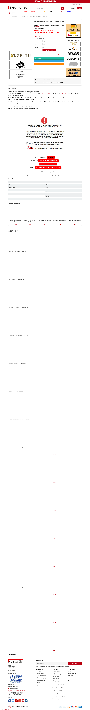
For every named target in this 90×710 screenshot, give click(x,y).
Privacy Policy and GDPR (41, 680)
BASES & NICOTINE (58, 12)
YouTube (16, 700)
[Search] (49, 8)
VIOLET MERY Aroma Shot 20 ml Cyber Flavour (18, 475)
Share (36, 54)
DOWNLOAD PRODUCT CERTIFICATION (16, 690)
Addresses (70, 678)
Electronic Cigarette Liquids (47, 93)
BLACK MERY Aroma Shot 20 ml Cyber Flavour (18, 559)
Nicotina (36, 41)
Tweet (48, 54)
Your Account (70, 671)
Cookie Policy (7, 709)
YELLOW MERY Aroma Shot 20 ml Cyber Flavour (19, 419)
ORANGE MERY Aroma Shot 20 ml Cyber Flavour (19, 503)
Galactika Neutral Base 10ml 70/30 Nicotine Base (15, 221)
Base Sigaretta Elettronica (57, 699)
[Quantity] (49, 48)
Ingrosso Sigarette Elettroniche (42, 677)
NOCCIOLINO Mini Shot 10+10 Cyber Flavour (18, 251)
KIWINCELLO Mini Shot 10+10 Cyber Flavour (30, 221)
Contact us (38, 684)
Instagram (26, 700)
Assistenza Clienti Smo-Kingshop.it (43, 678)
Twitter (13, 700)
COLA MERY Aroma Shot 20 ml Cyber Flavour (18, 587)
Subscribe (75, 663)
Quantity (36, 47)
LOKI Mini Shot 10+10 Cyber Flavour (16, 279)
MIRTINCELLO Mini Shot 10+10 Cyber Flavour (45, 221)
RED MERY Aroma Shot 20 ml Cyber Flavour (18, 391)
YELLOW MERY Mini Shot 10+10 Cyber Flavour (18, 615)
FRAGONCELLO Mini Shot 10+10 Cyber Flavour (59, 221)
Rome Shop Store (55, 678)
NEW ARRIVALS (23, 12)
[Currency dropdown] (80, 4)
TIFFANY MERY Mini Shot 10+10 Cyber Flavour (18, 335)
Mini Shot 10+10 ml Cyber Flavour (48, 160)
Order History (70, 675)
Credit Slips (70, 677)
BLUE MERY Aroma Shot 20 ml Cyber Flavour (18, 447)
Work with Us (39, 671)
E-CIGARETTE (67, 12)
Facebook (9, 700)
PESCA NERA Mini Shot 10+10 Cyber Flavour (75, 221)
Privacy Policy (2, 709)
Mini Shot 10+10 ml (64, 93)
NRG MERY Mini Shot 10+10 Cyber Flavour (17, 363)
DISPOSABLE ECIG (41, 12)
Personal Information (72, 673)
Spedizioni (38, 682)
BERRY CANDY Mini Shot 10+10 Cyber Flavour (18, 307)
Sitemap (38, 685)
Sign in (73, 8)
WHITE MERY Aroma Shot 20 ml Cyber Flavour (18, 531)
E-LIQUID (49, 12)
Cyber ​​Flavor (37, 26)
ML (35, 44)
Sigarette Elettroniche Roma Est (58, 680)
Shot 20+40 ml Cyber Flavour (47, 164)
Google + (19, 700)
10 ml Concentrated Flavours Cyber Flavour (48, 167)
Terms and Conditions (40, 673)
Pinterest (60, 54)
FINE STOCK (32, 12)
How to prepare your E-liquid (57, 674)
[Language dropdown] (75, 4)
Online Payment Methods (41, 675)
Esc (69, 680)
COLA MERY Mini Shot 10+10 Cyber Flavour (18, 643)
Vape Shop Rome (55, 676)
